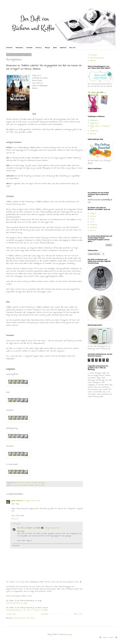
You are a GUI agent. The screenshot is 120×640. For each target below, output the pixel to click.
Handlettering (94, 131)
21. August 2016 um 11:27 (52, 528)
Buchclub (93, 133)
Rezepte (47, 48)
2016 (13, 485)
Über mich (72, 48)
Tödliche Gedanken (28, 485)
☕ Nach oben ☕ (108, 637)
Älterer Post (78, 614)
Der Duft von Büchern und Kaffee (29, 528)
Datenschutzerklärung (97, 58)
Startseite (9, 48)
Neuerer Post (11, 614)
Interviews (39, 48)
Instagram (93, 213)
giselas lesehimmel (17, 500)
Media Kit (93, 60)
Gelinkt (55, 48)
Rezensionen (19, 48)
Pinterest (93, 230)
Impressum (93, 55)
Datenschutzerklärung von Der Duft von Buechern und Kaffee (27, 610)
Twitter (92, 219)
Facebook (93, 216)
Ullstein (39, 75)
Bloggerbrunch (94, 123)
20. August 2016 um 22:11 (32, 500)
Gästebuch (63, 48)
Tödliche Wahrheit (40, 485)
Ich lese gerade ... (97, 92)
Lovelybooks (93, 224)
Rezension (19, 485)
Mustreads (29, 48)
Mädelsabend (94, 120)
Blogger (70, 634)
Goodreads (93, 227)
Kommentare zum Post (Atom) (24, 618)
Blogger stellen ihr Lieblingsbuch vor (100, 127)
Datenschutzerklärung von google (16, 603)
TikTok (92, 222)
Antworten (14, 519)
